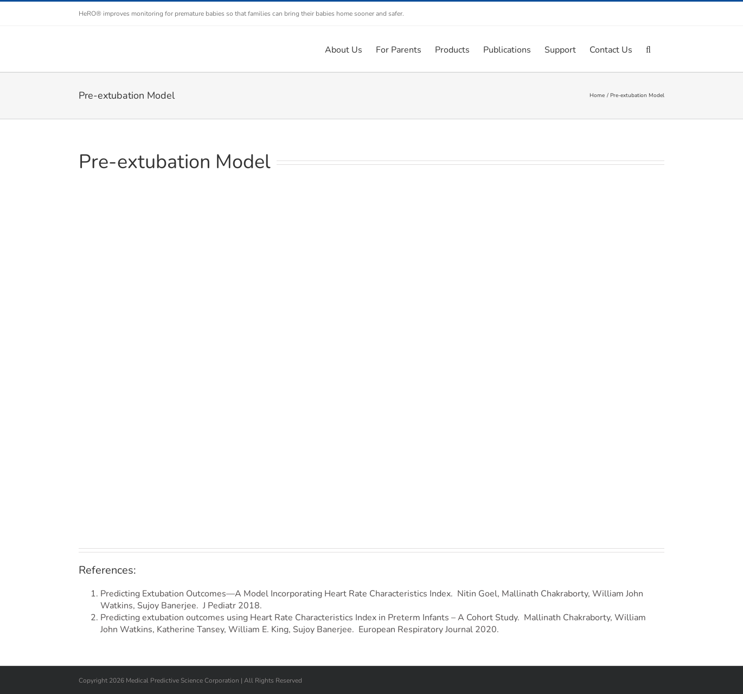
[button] (648, 49)
